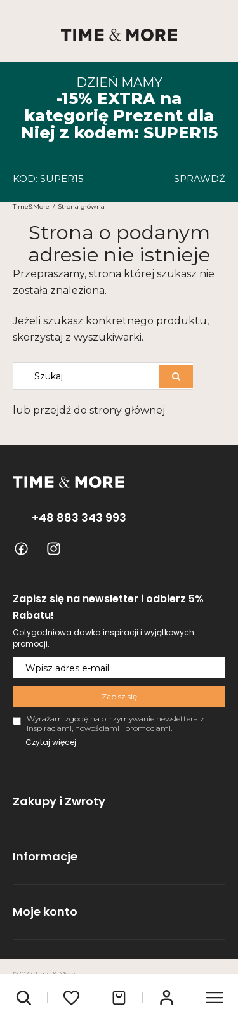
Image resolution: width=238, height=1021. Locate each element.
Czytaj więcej (50, 742)
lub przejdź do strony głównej (89, 410)
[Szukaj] (176, 376)
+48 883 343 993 (79, 517)
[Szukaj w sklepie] (89, 376)
